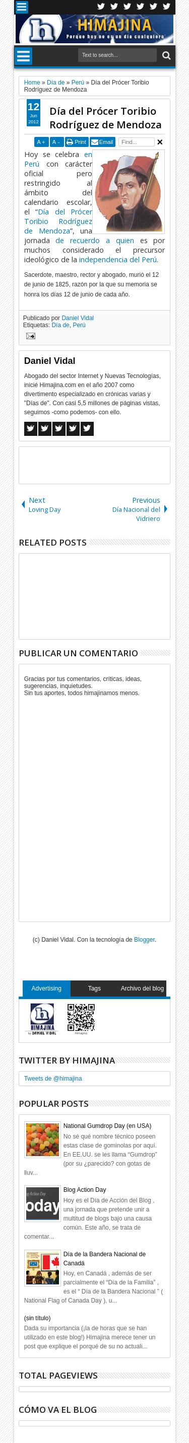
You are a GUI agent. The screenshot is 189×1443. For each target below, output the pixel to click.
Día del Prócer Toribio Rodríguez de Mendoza (105, 117)
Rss (140, 7)
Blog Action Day (85, 1189)
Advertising (46, 988)
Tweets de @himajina (53, 1078)
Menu (22, 7)
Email (106, 142)
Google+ (127, 7)
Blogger (144, 939)
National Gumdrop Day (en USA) (108, 1125)
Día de (60, 325)
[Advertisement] (104, 464)
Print (80, 142)
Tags (94, 988)
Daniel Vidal (77, 318)
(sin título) (37, 1318)
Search (165, 55)
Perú (79, 325)
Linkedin (153, 7)
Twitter (101, 7)
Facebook (114, 7)
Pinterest (166, 7)
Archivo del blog (142, 988)
